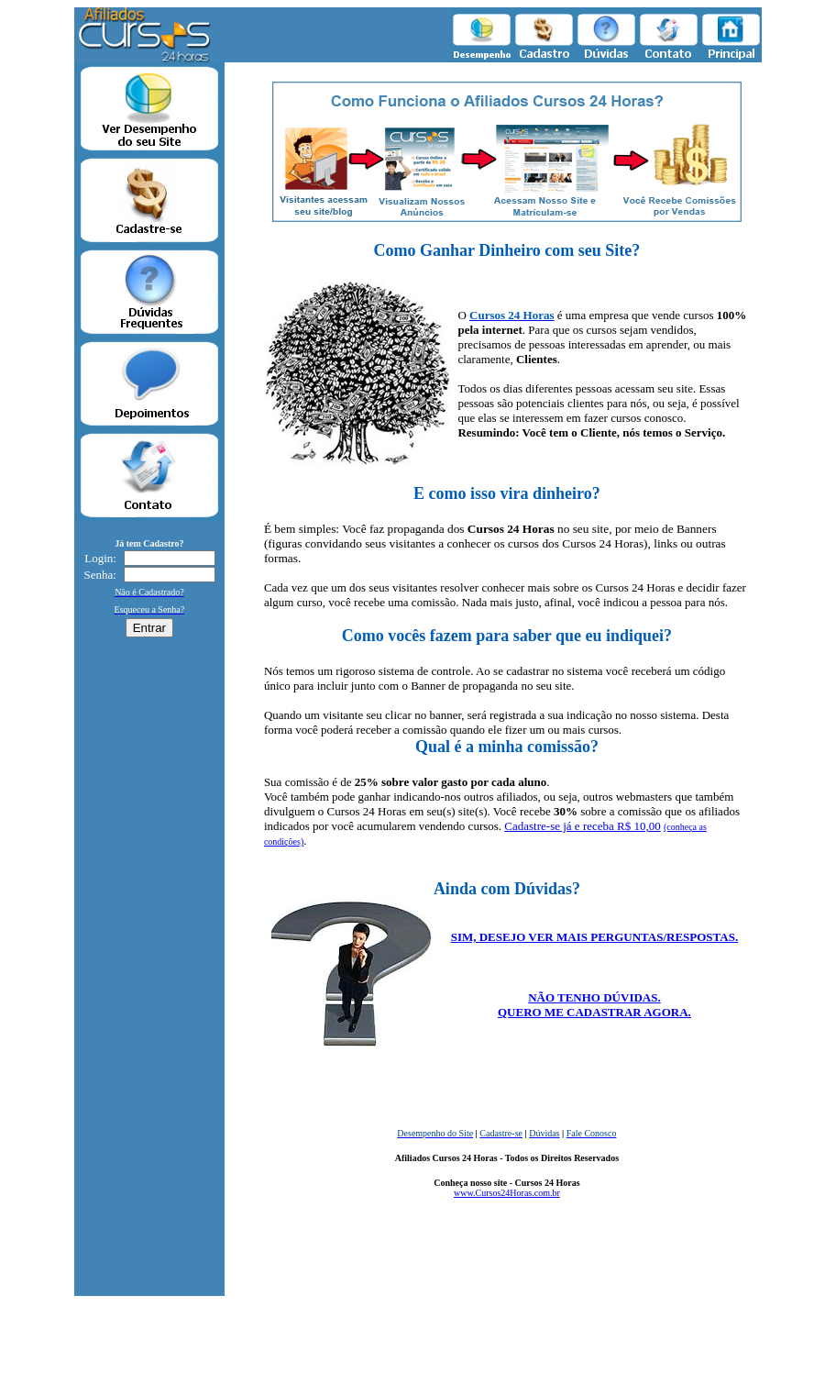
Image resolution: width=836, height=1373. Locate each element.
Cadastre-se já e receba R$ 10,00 (582, 826)
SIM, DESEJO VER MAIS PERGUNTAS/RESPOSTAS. (595, 937)
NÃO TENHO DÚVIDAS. (594, 997)
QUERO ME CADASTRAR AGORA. (594, 1012)
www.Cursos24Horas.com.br (507, 1193)
